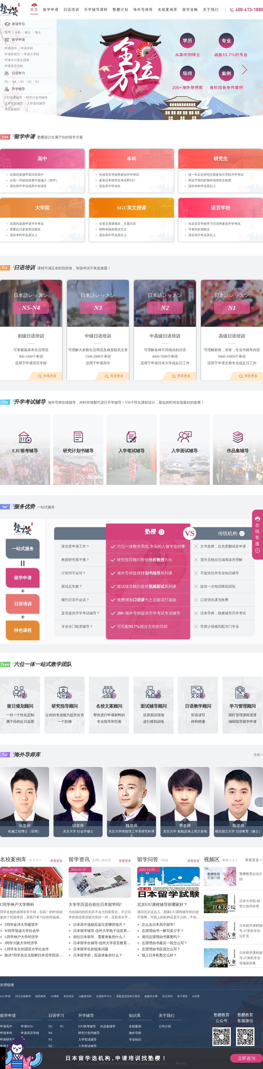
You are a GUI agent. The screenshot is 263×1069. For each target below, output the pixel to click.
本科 (18, 32)
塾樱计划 (120, 9)
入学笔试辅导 (14, 103)
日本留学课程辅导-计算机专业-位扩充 (250, 931)
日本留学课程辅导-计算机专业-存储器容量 (250, 958)
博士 (38, 32)
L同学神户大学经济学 (21, 937)
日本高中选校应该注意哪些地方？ (99, 924)
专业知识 (135, 1039)
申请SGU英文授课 (17, 60)
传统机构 (227, 533)
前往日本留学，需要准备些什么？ (99, 937)
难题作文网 (151, 996)
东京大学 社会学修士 (78, 804)
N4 (14, 81)
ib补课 (195, 996)
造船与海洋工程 (195, 816)
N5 (6, 81)
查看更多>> (254, 860)
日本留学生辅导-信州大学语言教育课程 (103, 943)
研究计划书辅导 (37, 97)
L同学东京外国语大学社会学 (27, 949)
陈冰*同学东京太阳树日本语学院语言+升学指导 (41, 955)
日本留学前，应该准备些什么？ (97, 955)
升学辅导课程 (96, 9)
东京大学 (169, 804)
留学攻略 (190, 9)
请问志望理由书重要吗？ (161, 937)
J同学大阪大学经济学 (21, 943)
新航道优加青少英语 (128, 996)
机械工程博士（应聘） (24, 804)
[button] (127, 109)
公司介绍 (165, 1026)
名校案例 (135, 1026)
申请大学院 (31, 54)
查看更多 (50, 376)
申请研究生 (12, 54)
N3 (22, 81)
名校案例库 (168, 9)
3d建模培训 (85, 996)
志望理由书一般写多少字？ (163, 931)
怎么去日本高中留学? (158, 924)
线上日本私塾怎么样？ (159, 955)
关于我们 (211, 9)
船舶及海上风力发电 (192, 804)
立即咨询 (246, 1058)
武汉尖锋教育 (23, 996)
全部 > (258, 755)
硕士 (28, 32)
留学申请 (51, 9)
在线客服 (256, 534)
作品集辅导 (108, 1026)
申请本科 (27, 48)
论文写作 (167, 996)
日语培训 (71, 9)
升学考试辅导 (29, 402)
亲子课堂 (182, 996)
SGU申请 (5, 996)
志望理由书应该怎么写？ (161, 949)
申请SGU (27, 1026)
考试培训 (68, 996)
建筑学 (88, 810)
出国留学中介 (104, 996)
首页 (34, 9)
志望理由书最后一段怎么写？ (164, 943)
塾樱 (150, 531)
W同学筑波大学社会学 (22, 931)
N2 (29, 81)
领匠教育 (40, 996)
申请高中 (11, 48)
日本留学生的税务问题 (90, 949)
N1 (37, 81)
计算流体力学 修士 (192, 810)
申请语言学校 (14, 66)
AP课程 (54, 996)
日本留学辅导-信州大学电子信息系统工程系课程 (110, 931)
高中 (8, 32)
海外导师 (135, 1033)
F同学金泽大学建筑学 (21, 924)
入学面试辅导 (36, 103)
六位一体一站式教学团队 (43, 664)
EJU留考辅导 (13, 97)
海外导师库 (143, 9)
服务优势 (24, 506)
